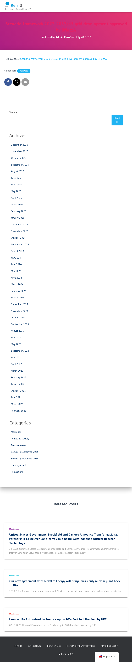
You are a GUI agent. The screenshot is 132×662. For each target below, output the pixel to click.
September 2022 (20, 350)
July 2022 (16, 357)
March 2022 (17, 370)
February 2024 (18, 290)
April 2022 (16, 364)
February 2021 (18, 410)
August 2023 (17, 330)
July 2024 (16, 257)
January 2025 (18, 217)
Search (13, 112)
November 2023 (19, 310)
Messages (24, 71)
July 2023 (16, 337)
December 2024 (19, 224)
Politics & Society (20, 438)
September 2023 (20, 324)
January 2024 (18, 297)
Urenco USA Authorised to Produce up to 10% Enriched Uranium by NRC (58, 619)
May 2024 (16, 271)
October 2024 (18, 237)
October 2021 (18, 390)
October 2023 (18, 317)
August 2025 (17, 171)
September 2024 (20, 244)
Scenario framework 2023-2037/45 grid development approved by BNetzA (63, 58)
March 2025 (17, 204)
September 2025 (20, 164)
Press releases (18, 445)
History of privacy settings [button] (81, 646)
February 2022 (18, 377)
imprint (18, 646)
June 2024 (16, 264)
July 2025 (16, 177)
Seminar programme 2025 (24, 451)
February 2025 (18, 211)
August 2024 (17, 251)
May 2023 (16, 344)
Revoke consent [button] (109, 646)
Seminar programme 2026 (24, 458)
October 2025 (18, 158)
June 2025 (16, 184)
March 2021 (17, 404)
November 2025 (19, 151)
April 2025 (16, 197)
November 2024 (19, 231)
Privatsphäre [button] (54, 646)
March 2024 (17, 284)
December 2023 (19, 304)
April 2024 (16, 277)
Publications (17, 471)
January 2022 (18, 384)
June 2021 (16, 397)
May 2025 (16, 191)
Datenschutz (34, 646)
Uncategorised (18, 465)
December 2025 (19, 144)
